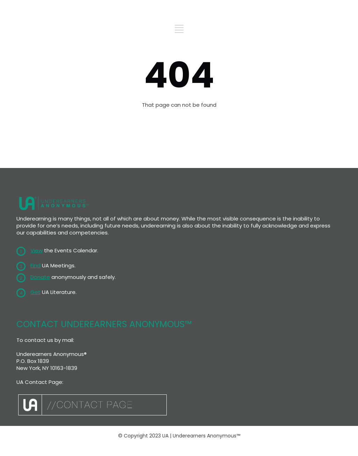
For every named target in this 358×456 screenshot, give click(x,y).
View (36, 250)
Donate (40, 277)
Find (35, 265)
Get (35, 292)
